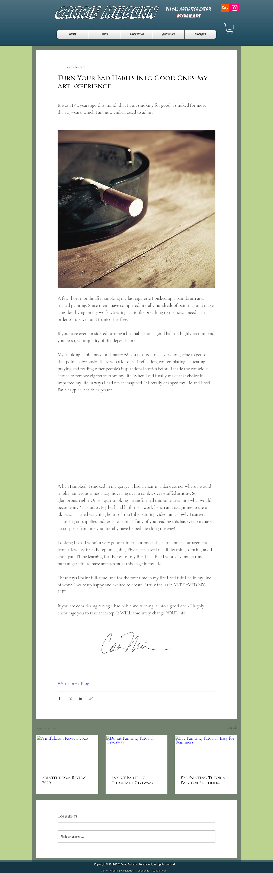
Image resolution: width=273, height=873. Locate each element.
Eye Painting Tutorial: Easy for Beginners (204, 780)
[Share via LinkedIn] (80, 698)
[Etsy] (225, 8)
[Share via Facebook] (60, 698)
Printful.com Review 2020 (64, 780)
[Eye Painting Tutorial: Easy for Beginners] (206, 753)
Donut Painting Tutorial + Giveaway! (133, 780)
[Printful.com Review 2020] (67, 753)
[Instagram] (234, 8)
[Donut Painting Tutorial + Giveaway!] (136, 753)
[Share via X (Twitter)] (70, 698)
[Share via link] (91, 698)
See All (232, 727)
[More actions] (212, 67)
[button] (230, 28)
